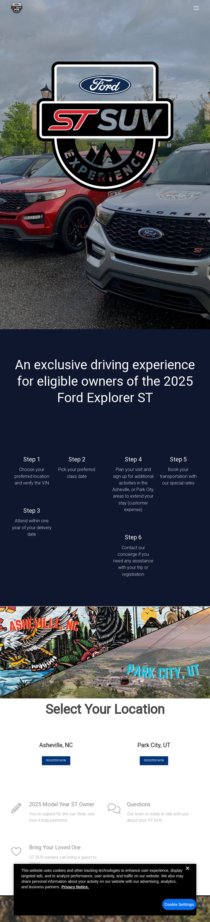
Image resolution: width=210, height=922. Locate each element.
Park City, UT (154, 746)
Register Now (56, 756)
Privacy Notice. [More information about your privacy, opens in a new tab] (75, 887)
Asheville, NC (56, 746)
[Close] (188, 873)
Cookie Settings (179, 904)
